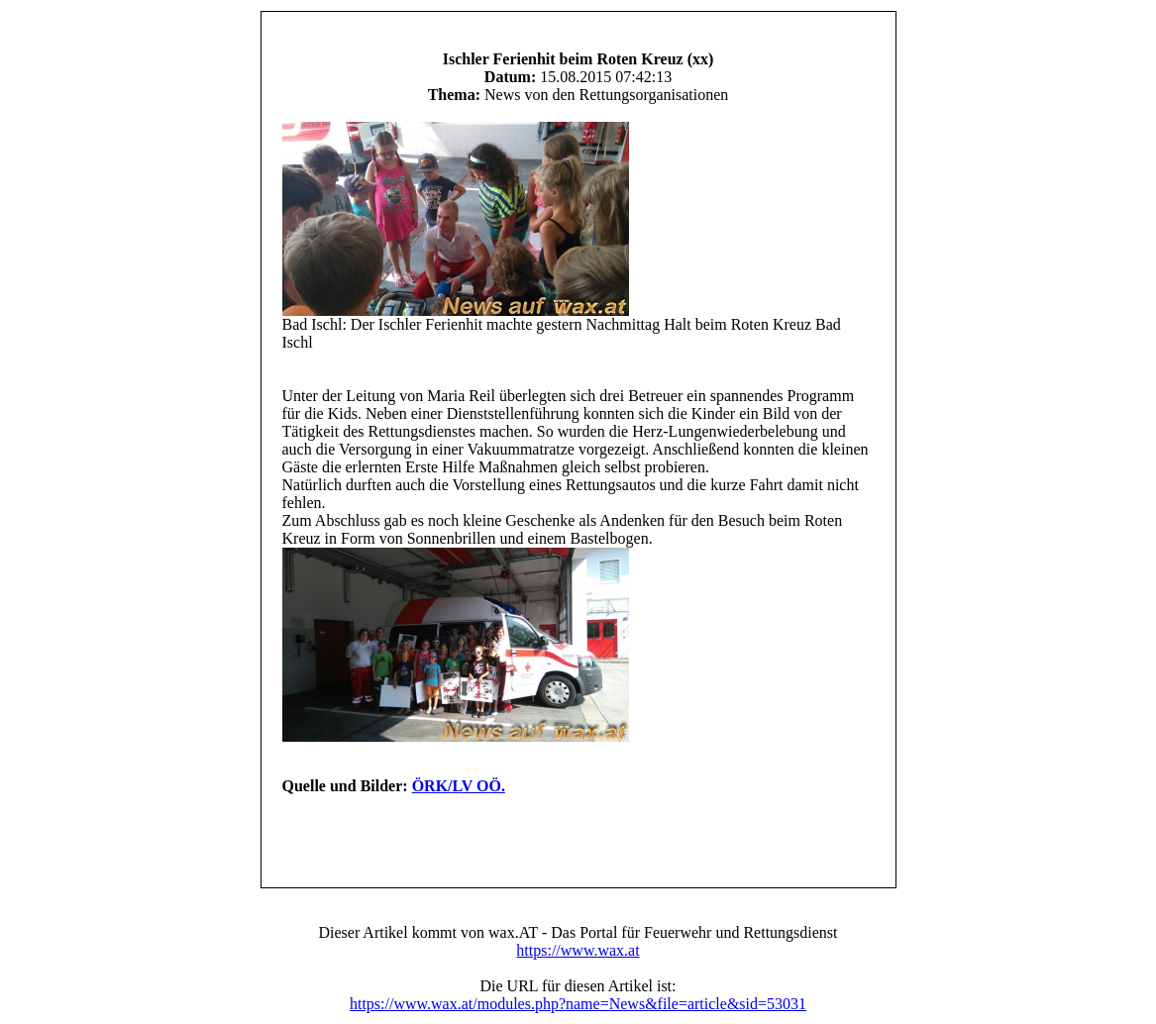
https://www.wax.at (577, 950)
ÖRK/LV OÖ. (458, 785)
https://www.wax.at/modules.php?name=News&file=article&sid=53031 (578, 1003)
